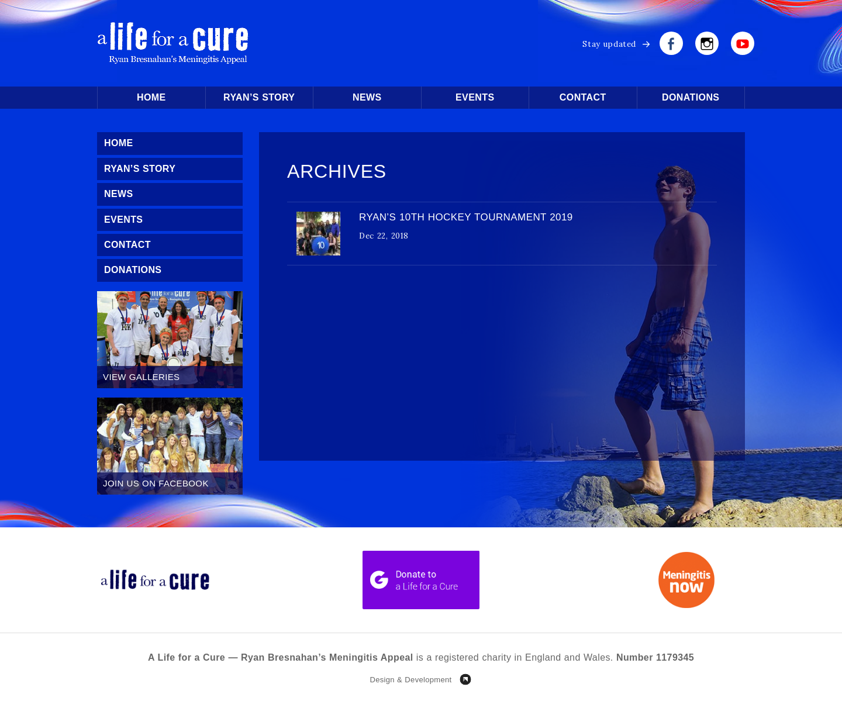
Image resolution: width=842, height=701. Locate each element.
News (367, 97)
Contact (583, 97)
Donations (690, 97)
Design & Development (410, 679)
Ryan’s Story (259, 97)
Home (151, 97)
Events (474, 97)
